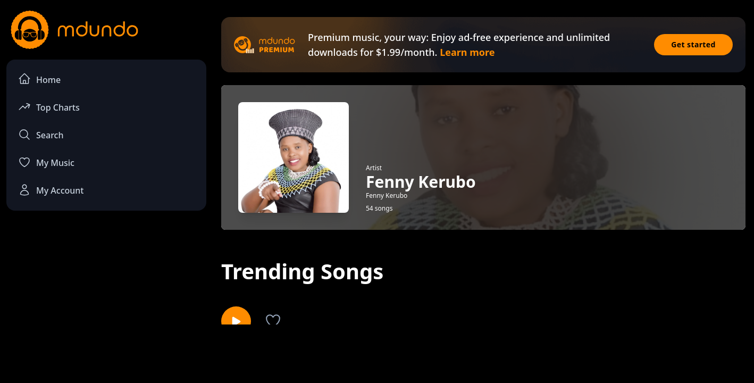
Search (40, 134)
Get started (693, 44)
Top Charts (49, 106)
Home (39, 79)
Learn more (467, 52)
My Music (46, 162)
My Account (50, 190)
